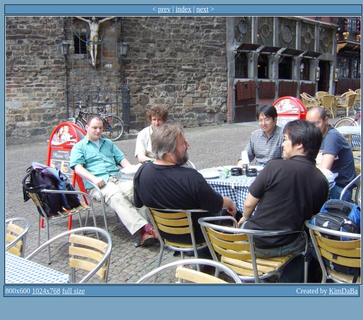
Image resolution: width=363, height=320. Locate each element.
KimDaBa (343, 291)
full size (73, 291)
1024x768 (46, 291)
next (202, 9)
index (184, 9)
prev (164, 9)
